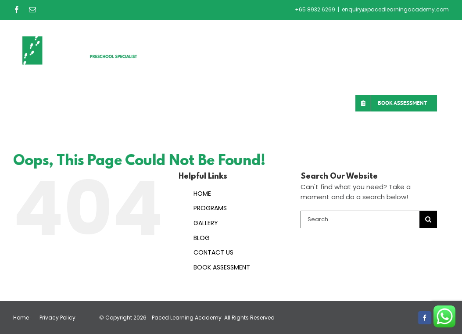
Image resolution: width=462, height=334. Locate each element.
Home (21, 317)
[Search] (428, 219)
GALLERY (205, 223)
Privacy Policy (57, 317)
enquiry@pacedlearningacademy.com (395, 9)
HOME (202, 193)
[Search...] (360, 219)
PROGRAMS (210, 208)
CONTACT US (213, 252)
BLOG (201, 237)
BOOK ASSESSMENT (221, 267)
